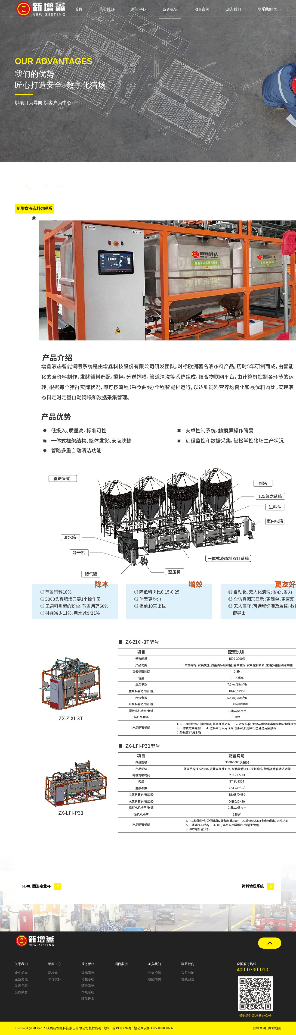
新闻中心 (138, 9)
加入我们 (233, 9)
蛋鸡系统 (87, 973)
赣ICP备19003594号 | (119, 1028)
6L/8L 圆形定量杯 (41, 886)
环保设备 (87, 998)
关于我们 (106, 9)
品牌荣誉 (21, 992)
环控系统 (87, 986)
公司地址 (187, 973)
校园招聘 (154, 979)
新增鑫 (53, 973)
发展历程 (21, 986)
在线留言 (187, 979)
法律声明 (259, 1028)
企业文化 (21, 979)
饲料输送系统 (258, 886)
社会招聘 (154, 973)
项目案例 (201, 9)
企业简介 (21, 973)
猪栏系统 (87, 979)
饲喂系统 (87, 992)
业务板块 (170, 9)
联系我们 (265, 9)
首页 (78, 9)
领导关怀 (54, 979)
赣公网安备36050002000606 (153, 1028)
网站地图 (274, 1028)
